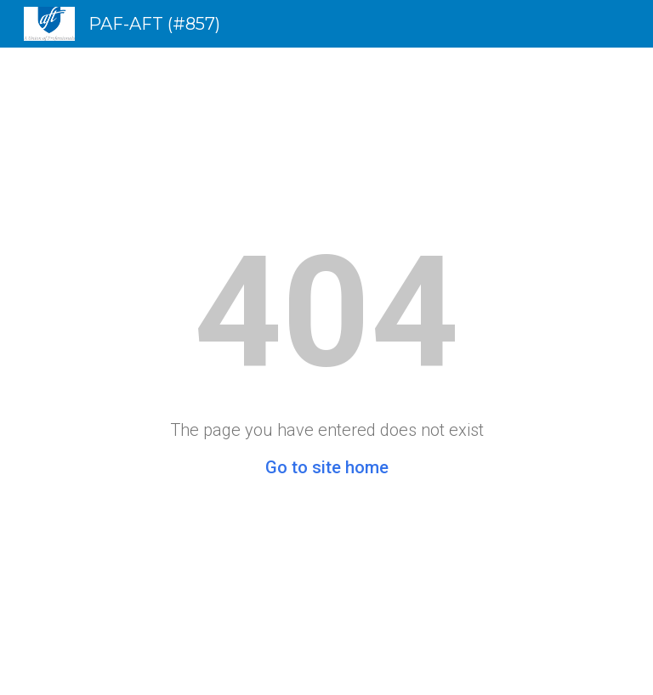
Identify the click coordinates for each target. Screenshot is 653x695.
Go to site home (327, 467)
